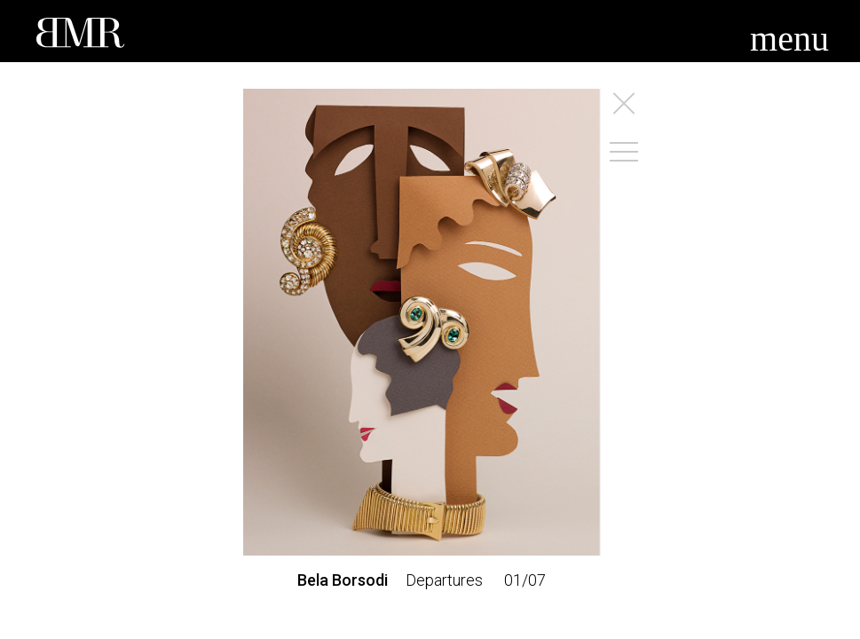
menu (789, 39)
